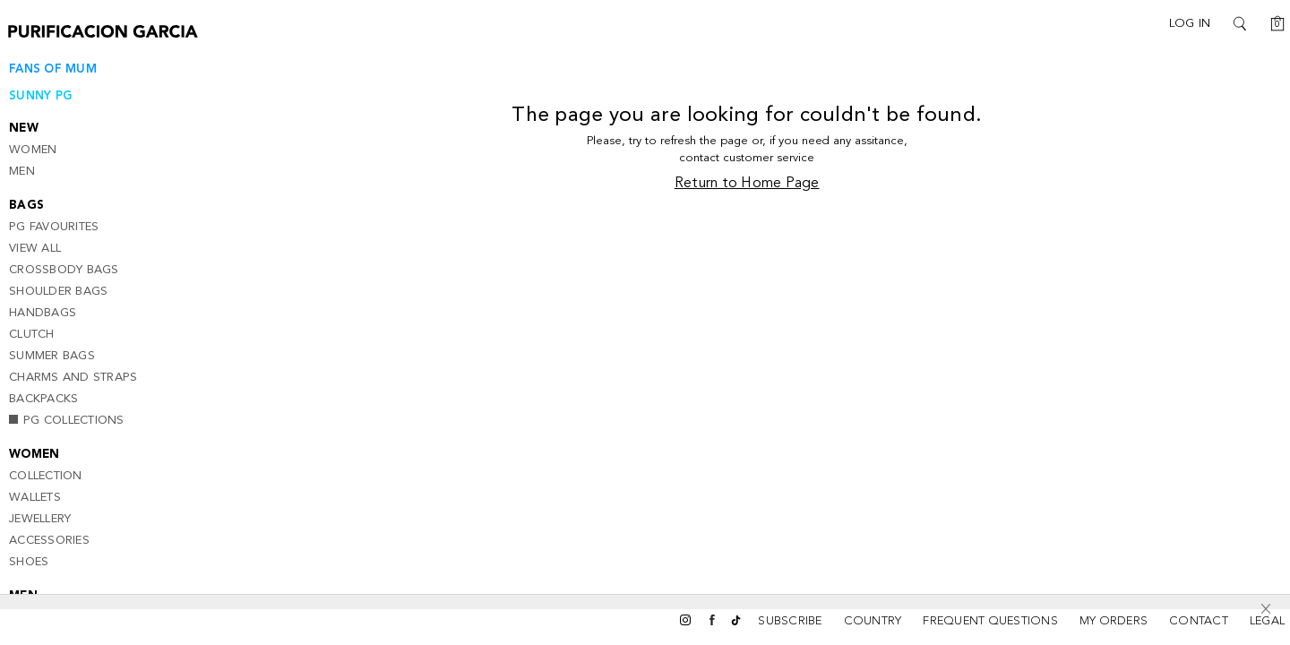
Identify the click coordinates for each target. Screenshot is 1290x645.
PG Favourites (54, 227)
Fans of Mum (53, 69)
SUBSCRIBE (789, 620)
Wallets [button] (35, 497)
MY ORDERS (1113, 620)
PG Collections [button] (67, 420)
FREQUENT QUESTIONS (990, 620)
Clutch (32, 334)
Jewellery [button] (40, 519)
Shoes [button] (28, 562)
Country (873, 620)
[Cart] (1272, 23)
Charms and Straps (73, 377)
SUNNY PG (40, 96)
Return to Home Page (754, 185)
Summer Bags (52, 356)
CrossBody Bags (64, 270)
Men (22, 171)
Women (32, 150)
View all (35, 248)
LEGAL (1267, 620)
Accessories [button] (49, 540)
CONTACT (1198, 620)
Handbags (42, 313)
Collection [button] (45, 476)
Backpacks (43, 399)
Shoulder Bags (58, 291)
